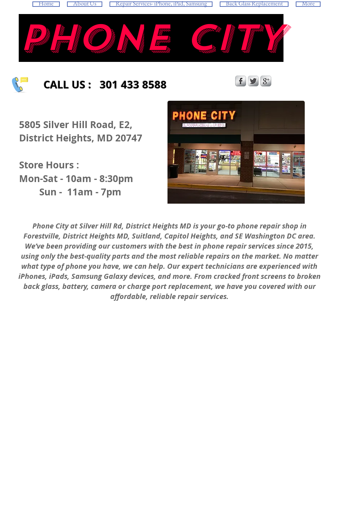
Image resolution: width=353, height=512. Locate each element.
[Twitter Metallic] (253, 81)
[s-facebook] (240, 81)
